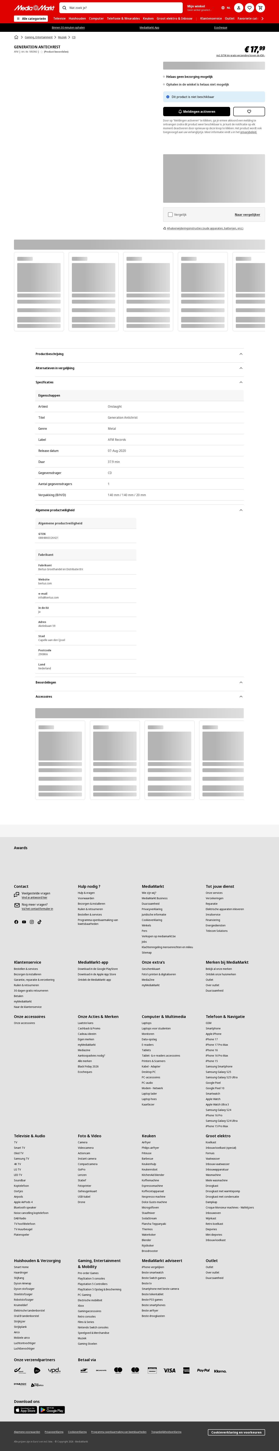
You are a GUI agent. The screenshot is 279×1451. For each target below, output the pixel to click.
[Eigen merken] (86, 1039)
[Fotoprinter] (84, 1186)
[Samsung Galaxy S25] (218, 1072)
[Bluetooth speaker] (25, 1207)
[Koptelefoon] (21, 1186)
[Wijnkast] (211, 1218)
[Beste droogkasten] (153, 1316)
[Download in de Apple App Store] (97, 974)
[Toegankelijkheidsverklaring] (166, 1432)
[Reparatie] (212, 904)
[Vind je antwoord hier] (34, 897)
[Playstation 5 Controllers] (93, 1284)
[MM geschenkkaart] (152, 1370)
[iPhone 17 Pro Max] (217, 1045)
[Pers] (144, 931)
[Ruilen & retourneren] (90, 909)
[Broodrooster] (150, 1251)
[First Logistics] (37, 1385)
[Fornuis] (210, 1153)
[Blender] (146, 1240)
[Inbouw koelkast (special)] (221, 1148)
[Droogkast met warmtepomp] (223, 1191)
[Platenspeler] (21, 1235)
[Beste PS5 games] (152, 1300)
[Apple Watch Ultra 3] (217, 1104)
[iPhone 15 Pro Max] (217, 1126)
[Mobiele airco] (22, 1338)
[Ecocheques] (85, 1072)
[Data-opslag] (149, 1039)
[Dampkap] (211, 1202)
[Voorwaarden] (86, 898)
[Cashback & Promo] (89, 1028)
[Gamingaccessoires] (89, 1311)
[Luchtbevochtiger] (24, 1349)
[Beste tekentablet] (153, 1294)
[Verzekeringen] (214, 898)
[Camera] (82, 1142)
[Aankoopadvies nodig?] (91, 1056)
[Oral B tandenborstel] (26, 1316)
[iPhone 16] (212, 1050)
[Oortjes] (18, 1191)
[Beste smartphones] (153, 1305)
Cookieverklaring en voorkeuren (236, 1432)
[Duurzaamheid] (150, 904)
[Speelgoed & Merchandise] (93, 1333)
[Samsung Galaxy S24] (218, 1110)
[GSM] (208, 1023)
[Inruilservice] (213, 915)
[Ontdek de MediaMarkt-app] (94, 980)
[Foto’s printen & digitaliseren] (159, 974)
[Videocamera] (86, 1148)
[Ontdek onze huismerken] (221, 974)
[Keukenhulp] (149, 1164)
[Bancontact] (84, 1370)
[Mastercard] (135, 1370)
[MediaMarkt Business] (155, 898)
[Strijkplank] (20, 1327)
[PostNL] (37, 1370)
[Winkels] (146, 925)
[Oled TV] (18, 1153)
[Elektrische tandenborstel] (29, 1310)
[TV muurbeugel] (23, 1229)
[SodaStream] (149, 1218)
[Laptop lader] (149, 1094)
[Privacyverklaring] (152, 909)
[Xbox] (81, 1306)
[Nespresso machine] (153, 1197)
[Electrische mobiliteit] (90, 1300)
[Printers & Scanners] (153, 1061)
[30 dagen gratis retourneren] (31, 991)
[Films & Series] (86, 1322)
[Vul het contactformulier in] (37, 909)
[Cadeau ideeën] (87, 1034)
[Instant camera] (87, 1159)
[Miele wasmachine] (217, 1180)
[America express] (186, 1370)
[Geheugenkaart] (87, 1191)
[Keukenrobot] (150, 1169)
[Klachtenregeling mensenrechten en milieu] (167, 947)
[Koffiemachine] (150, 1180)
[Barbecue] (147, 1159)
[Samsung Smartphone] (219, 1066)
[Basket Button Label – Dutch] (260, 7)
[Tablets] (146, 1050)
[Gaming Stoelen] (87, 1344)
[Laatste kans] (85, 1023)
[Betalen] (18, 996)
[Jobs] (144, 942)
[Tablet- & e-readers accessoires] (161, 1056)
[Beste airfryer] (150, 1310)
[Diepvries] (211, 1229)
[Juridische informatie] (154, 915)
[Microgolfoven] (150, 1207)
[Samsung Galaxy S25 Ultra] (222, 1077)
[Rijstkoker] (148, 1245)
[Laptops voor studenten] (156, 1028)
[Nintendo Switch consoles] (93, 1327)
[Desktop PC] (149, 1072)
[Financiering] (213, 920)
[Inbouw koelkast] (216, 1240)
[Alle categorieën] (31, 19)
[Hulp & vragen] (86, 893)
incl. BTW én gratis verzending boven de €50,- (240, 55)
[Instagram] (33, 922)
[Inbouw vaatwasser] (218, 1164)
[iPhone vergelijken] (153, 1267)
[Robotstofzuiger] (24, 1300)
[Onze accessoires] (24, 1023)
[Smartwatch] (213, 1094)
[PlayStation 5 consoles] (91, 1278)
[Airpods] (18, 1197)
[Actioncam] (84, 1153)
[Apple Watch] (213, 1099)
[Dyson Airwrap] (22, 1283)
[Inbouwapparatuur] (217, 1169)
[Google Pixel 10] (215, 1088)
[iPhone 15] (212, 1061)
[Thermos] (147, 1229)
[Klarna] (220, 1371)
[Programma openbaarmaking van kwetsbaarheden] (107, 922)
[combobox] (124, 7)
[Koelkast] (211, 1142)
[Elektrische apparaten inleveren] (225, 909)
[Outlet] (209, 980)
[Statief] (82, 1180)
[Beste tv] (147, 1283)
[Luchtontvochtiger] (25, 1343)
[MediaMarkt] (34, 7)
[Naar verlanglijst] (249, 7)
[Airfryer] (146, 1142)
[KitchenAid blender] (153, 1175)
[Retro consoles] (87, 1316)
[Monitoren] (148, 1034)
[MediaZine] (148, 980)
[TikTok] (41, 922)
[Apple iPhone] (213, 1034)
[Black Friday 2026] (88, 1066)
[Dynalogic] (20, 1384)
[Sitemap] (147, 953)
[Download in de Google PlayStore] (98, 969)
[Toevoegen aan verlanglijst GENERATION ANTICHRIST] (249, 111)
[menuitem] (59, 19)
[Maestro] (118, 1370)
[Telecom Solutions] (217, 931)
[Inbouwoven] (213, 1213)
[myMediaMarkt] (23, 1001)
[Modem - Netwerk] (152, 1088)
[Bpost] (20, 1370)
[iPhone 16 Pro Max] (217, 1056)
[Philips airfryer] (150, 1148)
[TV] (15, 1142)
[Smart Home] (21, 1267)
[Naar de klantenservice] (28, 1007)
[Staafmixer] (148, 1213)
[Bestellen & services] (90, 915)
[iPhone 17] (212, 1039)
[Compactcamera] (87, 1164)
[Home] (16, 37)
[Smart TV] (19, 1148)
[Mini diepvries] (214, 1235)
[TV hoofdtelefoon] (24, 1224)
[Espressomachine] (152, 1186)
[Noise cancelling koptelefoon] (31, 1213)
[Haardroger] (21, 1272)
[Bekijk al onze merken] (219, 969)
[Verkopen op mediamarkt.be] (159, 936)
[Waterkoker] (149, 1235)
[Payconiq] (101, 1370)
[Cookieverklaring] (152, 920)
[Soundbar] (20, 1180)
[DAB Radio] (20, 1218)
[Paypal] (203, 1370)
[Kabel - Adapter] (151, 1066)
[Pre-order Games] (88, 1273)
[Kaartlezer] (148, 1104)
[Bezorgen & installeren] (91, 904)
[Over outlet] (212, 985)
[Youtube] (25, 922)
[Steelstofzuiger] (23, 1294)
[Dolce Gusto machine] (154, 1202)
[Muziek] (82, 1338)
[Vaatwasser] (213, 1159)
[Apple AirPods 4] (23, 1202)
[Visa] (169, 1370)
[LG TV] (17, 1169)
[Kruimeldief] (21, 1305)
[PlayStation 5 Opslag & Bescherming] (99, 1289)
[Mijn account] (238, 7)
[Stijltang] (19, 1278)
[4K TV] (17, 1164)
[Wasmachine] (213, 1175)
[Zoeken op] (64, 7)
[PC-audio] (147, 1083)
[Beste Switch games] (154, 1278)
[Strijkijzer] (19, 1321)
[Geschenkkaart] (151, 969)
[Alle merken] (85, 1061)
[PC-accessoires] (151, 1077)
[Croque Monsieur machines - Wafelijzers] (230, 1207)
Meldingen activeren (196, 111)
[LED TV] (18, 1175)
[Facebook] (18, 922)
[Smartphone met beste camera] (160, 1289)
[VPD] (54, 1370)
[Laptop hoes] (149, 1099)
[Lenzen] (82, 1175)
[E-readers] (148, 1045)
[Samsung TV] (21, 1159)
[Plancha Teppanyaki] (154, 1224)
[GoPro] (81, 1169)
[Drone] (81, 1202)
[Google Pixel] (213, 1083)
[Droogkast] (212, 1186)
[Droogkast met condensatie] (222, 1197)
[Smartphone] (213, 1028)
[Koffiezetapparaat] (153, 1191)
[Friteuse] (147, 1153)
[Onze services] (214, 893)
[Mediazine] (84, 1050)
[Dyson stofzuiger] (24, 1289)
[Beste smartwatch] (153, 1272)
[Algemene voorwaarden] (27, 1432)
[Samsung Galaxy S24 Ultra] (222, 1121)
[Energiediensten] (216, 925)
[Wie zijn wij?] (149, 893)
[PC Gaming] (84, 1295)
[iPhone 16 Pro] (214, 1115)
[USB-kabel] (84, 1197)
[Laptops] (147, 1023)
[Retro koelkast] (214, 1224)
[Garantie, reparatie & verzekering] (34, 980)
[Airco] (17, 1332)
